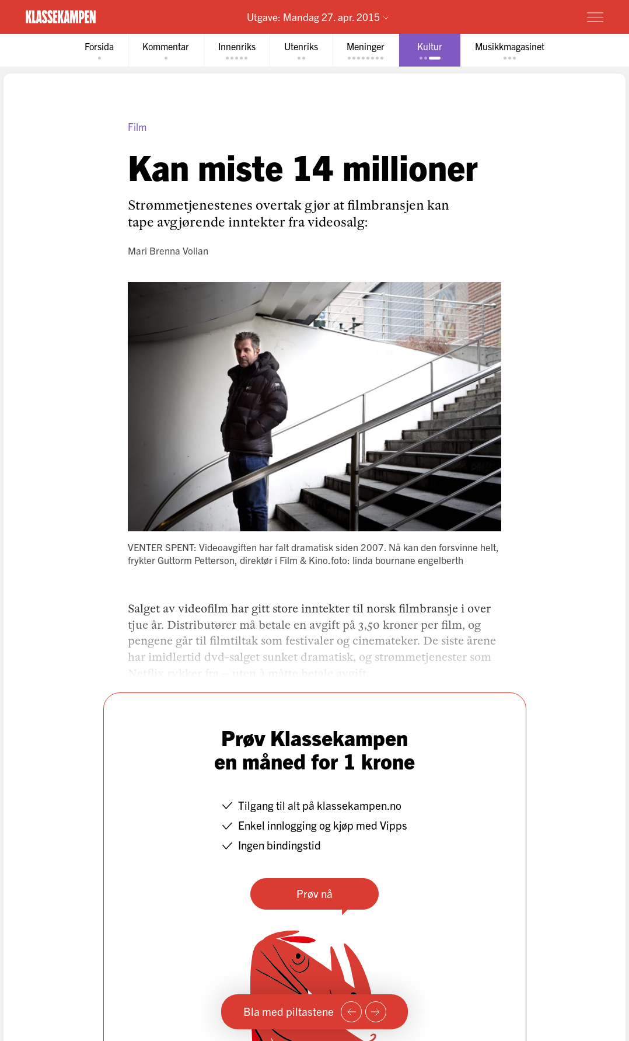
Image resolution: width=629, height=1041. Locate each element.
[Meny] (595, 17)
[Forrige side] (351, 1011)
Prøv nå (314, 894)
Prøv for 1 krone (526, 16)
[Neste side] (375, 1011)
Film (137, 127)
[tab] (95, 50)
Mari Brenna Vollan (168, 251)
